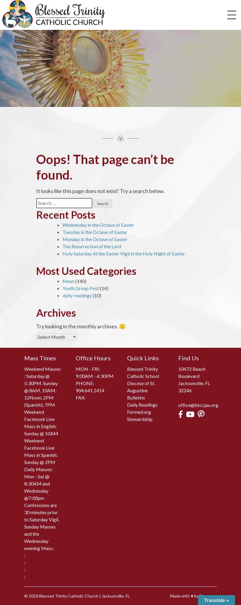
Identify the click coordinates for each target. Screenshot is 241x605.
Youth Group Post (80, 288)
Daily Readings (142, 405)
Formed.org (139, 412)
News (68, 281)
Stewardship (139, 419)
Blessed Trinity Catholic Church (68, 595)
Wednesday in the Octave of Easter (98, 225)
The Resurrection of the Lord (91, 246)
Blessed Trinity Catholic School (143, 372)
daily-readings (77, 295)
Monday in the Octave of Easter (94, 239)
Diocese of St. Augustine (141, 386)
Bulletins (136, 397)
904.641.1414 (90, 390)
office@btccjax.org (198, 405)
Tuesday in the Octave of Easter (94, 232)
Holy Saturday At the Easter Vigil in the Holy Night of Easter (123, 253)
